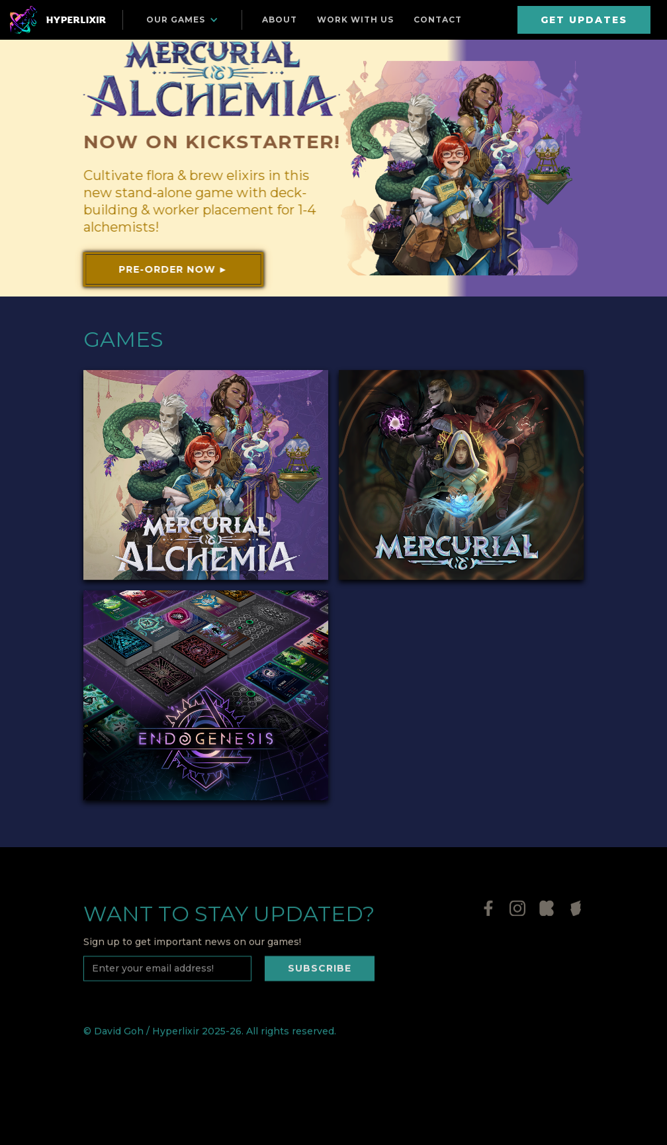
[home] (59, 20)
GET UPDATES (584, 20)
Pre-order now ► (173, 269)
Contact (438, 19)
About (279, 19)
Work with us (355, 19)
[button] (182, 19)
